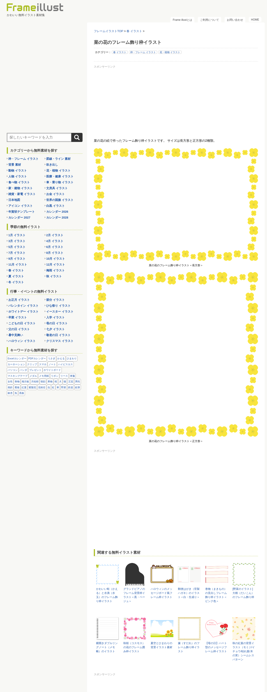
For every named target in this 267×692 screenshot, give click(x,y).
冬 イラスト (16, 282)
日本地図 (14, 200)
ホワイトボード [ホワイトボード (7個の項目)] (52, 370)
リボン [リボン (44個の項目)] (54, 375)
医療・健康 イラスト (60, 176)
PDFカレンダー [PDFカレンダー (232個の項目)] (37, 358)
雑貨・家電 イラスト (22, 194)
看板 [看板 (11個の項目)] (17, 387)
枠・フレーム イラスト (143, 52)
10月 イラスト (55, 258)
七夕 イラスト (55, 329)
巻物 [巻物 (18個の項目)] (17, 381)
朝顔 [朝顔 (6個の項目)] (43, 381)
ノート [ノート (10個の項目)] (52, 364)
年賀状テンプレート (21, 211)
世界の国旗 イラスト (60, 200)
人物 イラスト (17, 176)
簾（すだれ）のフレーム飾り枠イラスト (189, 647)
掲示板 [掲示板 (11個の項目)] (25, 381)
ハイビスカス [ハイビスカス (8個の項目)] (65, 364)
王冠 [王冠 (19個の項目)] (70, 381)
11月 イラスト (17, 264)
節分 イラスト (55, 299)
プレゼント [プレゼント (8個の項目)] (35, 370)
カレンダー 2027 (19, 217)
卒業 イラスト (17, 317)
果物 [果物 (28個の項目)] (50, 381)
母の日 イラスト (57, 323)
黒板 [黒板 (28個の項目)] (21, 393)
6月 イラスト (54, 247)
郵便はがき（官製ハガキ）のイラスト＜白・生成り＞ (189, 593)
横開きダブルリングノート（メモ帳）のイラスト (107, 647)
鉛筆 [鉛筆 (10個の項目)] (77, 387)
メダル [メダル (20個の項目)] (33, 375)
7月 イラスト (16, 252)
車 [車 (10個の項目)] (58, 387)
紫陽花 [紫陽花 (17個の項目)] (32, 387)
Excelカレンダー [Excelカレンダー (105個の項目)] (17, 358)
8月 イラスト (54, 252)
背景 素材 (14, 164)
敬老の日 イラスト (58, 335)
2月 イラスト (54, 235)
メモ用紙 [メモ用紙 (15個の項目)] (44, 375)
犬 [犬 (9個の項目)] (60, 381)
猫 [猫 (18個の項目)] (65, 381)
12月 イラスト (55, 264)
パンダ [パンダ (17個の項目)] (23, 370)
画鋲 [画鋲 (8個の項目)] (10, 387)
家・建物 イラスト (20, 188)
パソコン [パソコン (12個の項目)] (13, 370)
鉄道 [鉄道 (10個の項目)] (70, 387)
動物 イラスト (17, 170)
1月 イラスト (16, 235)
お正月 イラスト (19, 299)
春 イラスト (119, 52)
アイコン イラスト (20, 205)
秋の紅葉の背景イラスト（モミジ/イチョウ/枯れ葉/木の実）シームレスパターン (243, 651)
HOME (255, 19)
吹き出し (52, 164)
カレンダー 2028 (57, 217)
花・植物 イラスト (170, 52)
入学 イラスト (55, 317)
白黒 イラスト (55, 205)
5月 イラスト (16, 247)
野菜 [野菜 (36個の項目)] (63, 387)
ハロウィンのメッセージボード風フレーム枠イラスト (161, 593)
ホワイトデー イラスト (23, 311)
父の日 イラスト (19, 329)
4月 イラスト (54, 241)
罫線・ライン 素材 (58, 158)
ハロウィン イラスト (22, 341)
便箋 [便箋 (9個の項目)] (72, 375)
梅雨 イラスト (55, 270)
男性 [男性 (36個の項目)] (77, 381)
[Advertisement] (176, 101)
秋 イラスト (54, 276)
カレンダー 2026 (57, 211)
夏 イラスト (16, 276)
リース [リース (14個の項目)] (64, 375)
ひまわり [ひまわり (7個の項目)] (72, 358)
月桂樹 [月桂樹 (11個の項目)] (35, 381)
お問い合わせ (235, 19)
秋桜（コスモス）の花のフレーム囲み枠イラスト (134, 647)
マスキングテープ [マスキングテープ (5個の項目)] (18, 375)
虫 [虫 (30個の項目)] (49, 387)
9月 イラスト (16, 258)
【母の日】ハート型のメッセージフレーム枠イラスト (216, 647)
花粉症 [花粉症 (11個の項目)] (42, 387)
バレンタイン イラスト (23, 305)
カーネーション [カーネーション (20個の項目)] (16, 364)
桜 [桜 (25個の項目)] (56, 381)
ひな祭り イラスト (58, 305)
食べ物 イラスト (19, 182)
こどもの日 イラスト (22, 323)
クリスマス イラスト (60, 341)
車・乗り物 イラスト (60, 182)
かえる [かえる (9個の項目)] (61, 358)
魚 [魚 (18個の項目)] (16, 393)
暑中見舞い (15, 335)
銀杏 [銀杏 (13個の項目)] (10, 393)
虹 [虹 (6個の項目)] (53, 387)
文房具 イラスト (57, 188)
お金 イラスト (55, 194)
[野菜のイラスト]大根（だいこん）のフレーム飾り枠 (243, 593)
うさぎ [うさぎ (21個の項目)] (51, 358)
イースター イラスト (60, 311)
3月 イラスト (16, 241)
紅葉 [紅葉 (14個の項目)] (24, 387)
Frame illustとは (182, 19)
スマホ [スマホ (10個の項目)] (42, 364)
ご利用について (209, 19)
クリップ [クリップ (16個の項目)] (32, 364)
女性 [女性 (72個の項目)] (10, 381)
